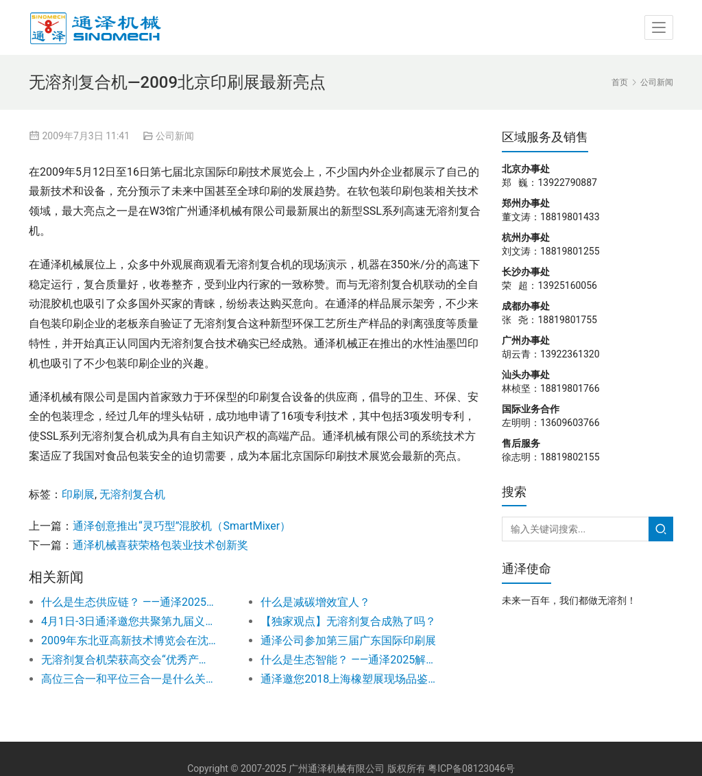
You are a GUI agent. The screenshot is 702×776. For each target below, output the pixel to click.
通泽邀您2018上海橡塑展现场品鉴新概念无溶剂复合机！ (348, 678)
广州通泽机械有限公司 (337, 768)
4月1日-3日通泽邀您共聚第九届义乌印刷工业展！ (129, 621)
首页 (620, 82)
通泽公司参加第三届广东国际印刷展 (348, 640)
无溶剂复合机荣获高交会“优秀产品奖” (129, 659)
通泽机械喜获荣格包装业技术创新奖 (160, 545)
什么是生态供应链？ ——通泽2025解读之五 (129, 602)
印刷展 (78, 494)
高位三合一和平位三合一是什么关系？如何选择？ (129, 678)
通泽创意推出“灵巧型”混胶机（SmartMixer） (182, 525)
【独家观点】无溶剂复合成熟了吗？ (348, 621)
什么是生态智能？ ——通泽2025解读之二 (348, 659)
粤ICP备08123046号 (471, 768)
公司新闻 (175, 135)
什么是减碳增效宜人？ (315, 602)
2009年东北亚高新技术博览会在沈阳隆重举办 (129, 640)
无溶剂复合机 (132, 494)
